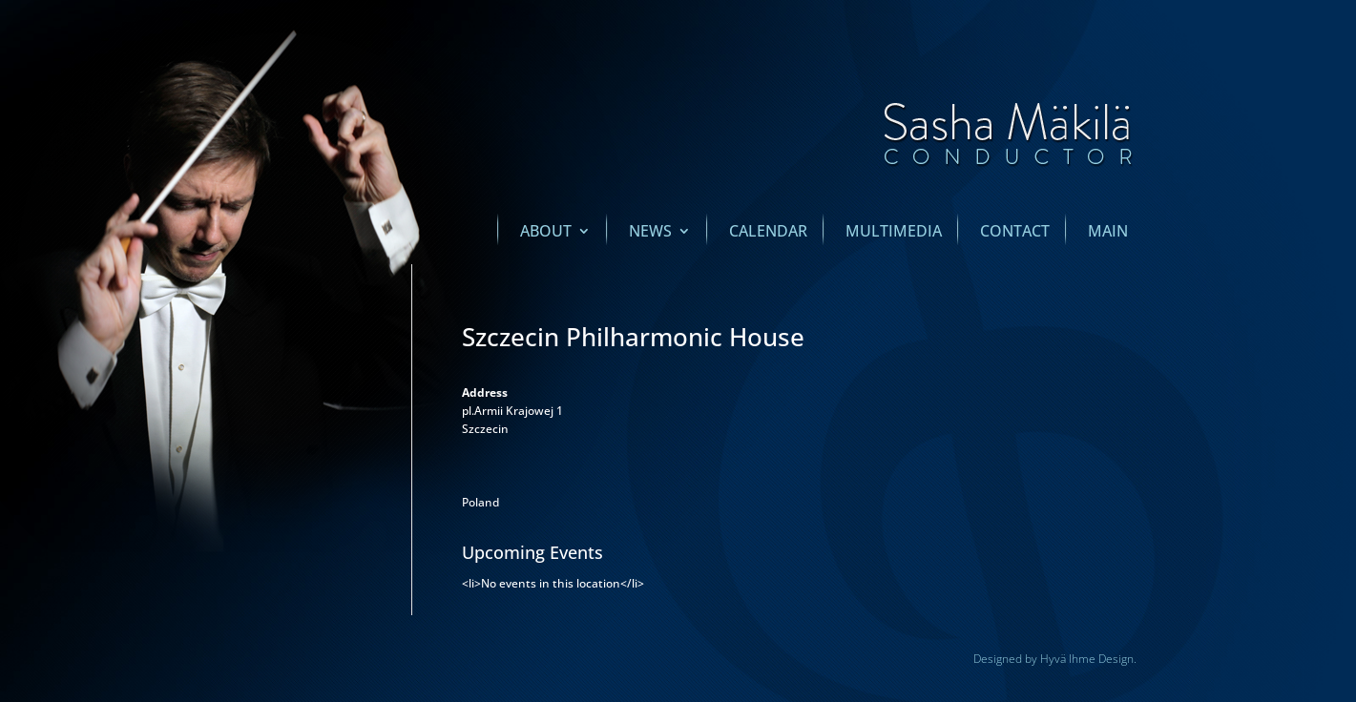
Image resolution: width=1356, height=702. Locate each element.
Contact (1015, 232)
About (546, 232)
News (650, 232)
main (1108, 232)
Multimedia (893, 232)
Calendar (768, 232)
